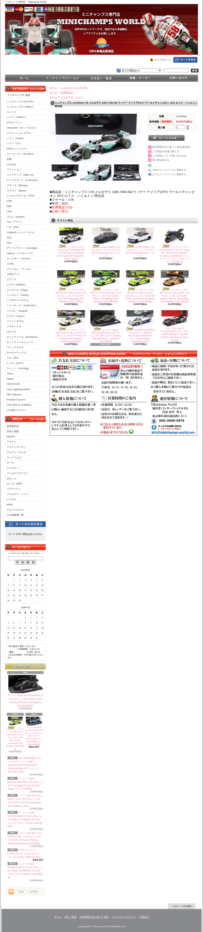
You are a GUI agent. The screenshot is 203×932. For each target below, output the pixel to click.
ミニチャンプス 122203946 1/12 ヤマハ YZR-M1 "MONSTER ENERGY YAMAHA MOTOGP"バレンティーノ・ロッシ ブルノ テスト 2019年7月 (174, 254)
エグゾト (11, 279)
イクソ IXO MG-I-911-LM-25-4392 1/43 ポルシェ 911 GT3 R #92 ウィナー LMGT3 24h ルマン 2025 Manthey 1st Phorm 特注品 (34, 735)
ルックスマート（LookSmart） (23, 180)
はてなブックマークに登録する (169, 174)
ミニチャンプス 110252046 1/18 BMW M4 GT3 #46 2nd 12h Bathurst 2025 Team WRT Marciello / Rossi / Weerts (71, 253)
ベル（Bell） (14, 227)
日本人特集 (13, 431)
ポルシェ (11, 478)
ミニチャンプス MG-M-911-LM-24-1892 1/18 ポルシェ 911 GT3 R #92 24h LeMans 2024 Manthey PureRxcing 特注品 (71, 335)
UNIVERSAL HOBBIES (19, 404)
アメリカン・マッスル (19, 269)
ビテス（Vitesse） (16, 316)
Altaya (10, 373)
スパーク (11, 112)
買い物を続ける (160, 160)
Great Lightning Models (18, 389)
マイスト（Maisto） (17, 190)
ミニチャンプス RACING (20, 101)
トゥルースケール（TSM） (21, 195)
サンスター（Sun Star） (19, 258)
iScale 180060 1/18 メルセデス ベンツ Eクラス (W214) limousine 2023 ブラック (105, 251)
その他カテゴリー (16, 410)
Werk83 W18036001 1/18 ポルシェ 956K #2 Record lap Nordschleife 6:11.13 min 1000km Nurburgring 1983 (140, 335)
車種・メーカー (140, 78)
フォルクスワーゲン (18, 473)
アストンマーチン (16, 447)
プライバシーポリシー (124, 917)
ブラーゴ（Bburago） (18, 185)
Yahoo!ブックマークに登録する (169, 169)
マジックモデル (15, 347)
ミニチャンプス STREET (20, 106)
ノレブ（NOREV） (17, 117)
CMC (9, 211)
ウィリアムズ (14, 457)
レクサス (11, 499)
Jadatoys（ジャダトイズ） (21, 253)
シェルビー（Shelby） (18, 295)
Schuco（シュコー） (17, 148)
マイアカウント (162, 59)
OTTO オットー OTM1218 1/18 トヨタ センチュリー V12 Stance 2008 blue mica (24, 853)
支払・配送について (101, 78)
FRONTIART (13, 384)
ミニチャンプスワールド (63, 78)
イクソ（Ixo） (14, 143)
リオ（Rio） (13, 357)
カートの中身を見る (25, 524)
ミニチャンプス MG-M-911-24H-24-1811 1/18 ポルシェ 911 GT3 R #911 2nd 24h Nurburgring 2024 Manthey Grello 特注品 (71, 296)
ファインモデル (15, 321)
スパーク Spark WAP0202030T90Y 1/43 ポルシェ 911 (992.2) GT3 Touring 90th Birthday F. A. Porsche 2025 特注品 (106, 335)
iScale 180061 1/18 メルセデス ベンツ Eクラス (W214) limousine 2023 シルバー (140, 251)
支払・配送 (70, 917)
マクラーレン (14, 488)
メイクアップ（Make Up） (21, 174)
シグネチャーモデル (18, 300)
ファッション (14, 169)
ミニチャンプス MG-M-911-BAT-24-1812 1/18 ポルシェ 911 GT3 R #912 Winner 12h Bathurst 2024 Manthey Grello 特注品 (105, 296)
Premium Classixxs (16, 399)
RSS (21, 891)
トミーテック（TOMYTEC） (22, 305)
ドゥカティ (13, 468)
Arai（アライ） (15, 221)
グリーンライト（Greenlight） (23, 248)
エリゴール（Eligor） (18, 290)
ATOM (34, 891)
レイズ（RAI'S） (16, 363)
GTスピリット (14, 122)
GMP (9, 200)
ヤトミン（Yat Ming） (18, 368)
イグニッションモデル (19, 133)
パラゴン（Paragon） (18, 310)
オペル (10, 462)
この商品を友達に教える (165, 151)
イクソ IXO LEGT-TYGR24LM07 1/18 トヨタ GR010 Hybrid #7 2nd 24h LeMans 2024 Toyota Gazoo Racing (175, 334)
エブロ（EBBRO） (17, 284)
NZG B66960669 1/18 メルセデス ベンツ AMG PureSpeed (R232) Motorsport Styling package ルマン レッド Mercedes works (24, 765)
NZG (9, 237)
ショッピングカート (185, 60)
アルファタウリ (15, 509)
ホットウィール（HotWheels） (23, 337)
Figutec (10, 378)
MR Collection (14, 394)
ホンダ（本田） (15, 483)
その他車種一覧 (15, 515)
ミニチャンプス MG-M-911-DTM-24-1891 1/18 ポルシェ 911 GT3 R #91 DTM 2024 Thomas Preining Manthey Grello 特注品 (140, 296)
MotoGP (11, 436)
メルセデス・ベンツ (18, 494)
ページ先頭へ (181, 906)
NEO (9, 242)
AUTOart (11, 164)
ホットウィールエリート (20, 342)
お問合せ (178, 78)
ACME (10, 263)
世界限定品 (13, 426)
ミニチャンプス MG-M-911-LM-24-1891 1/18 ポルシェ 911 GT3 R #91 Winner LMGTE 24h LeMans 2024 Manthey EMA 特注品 (174, 296)
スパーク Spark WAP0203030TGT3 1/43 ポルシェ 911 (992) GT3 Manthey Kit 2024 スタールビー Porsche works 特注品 (25, 870)
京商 (9, 159)
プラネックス (14, 326)
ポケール (11, 331)
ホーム (24, 78)
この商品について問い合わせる (169, 155)
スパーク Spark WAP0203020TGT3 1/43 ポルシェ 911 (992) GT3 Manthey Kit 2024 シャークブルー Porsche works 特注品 (25, 819)
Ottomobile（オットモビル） (22, 127)
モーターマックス (16, 352)
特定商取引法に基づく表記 (94, 917)
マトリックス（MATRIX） (21, 153)
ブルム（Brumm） (16, 216)
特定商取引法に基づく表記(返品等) (171, 147)
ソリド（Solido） (16, 138)
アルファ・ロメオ (16, 452)
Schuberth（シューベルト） (21, 232)
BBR (9, 206)
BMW (10, 504)
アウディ (11, 441)
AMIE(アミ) (13, 274)
